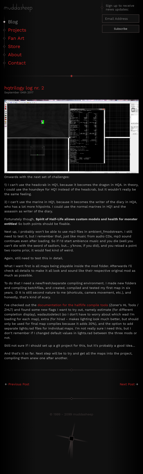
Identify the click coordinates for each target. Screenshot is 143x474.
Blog (13, 21)
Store (14, 46)
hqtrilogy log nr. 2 (24, 88)
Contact (17, 63)
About (15, 54)
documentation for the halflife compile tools (73, 305)
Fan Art (16, 38)
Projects (17, 30)
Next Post (127, 384)
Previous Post (18, 384)
